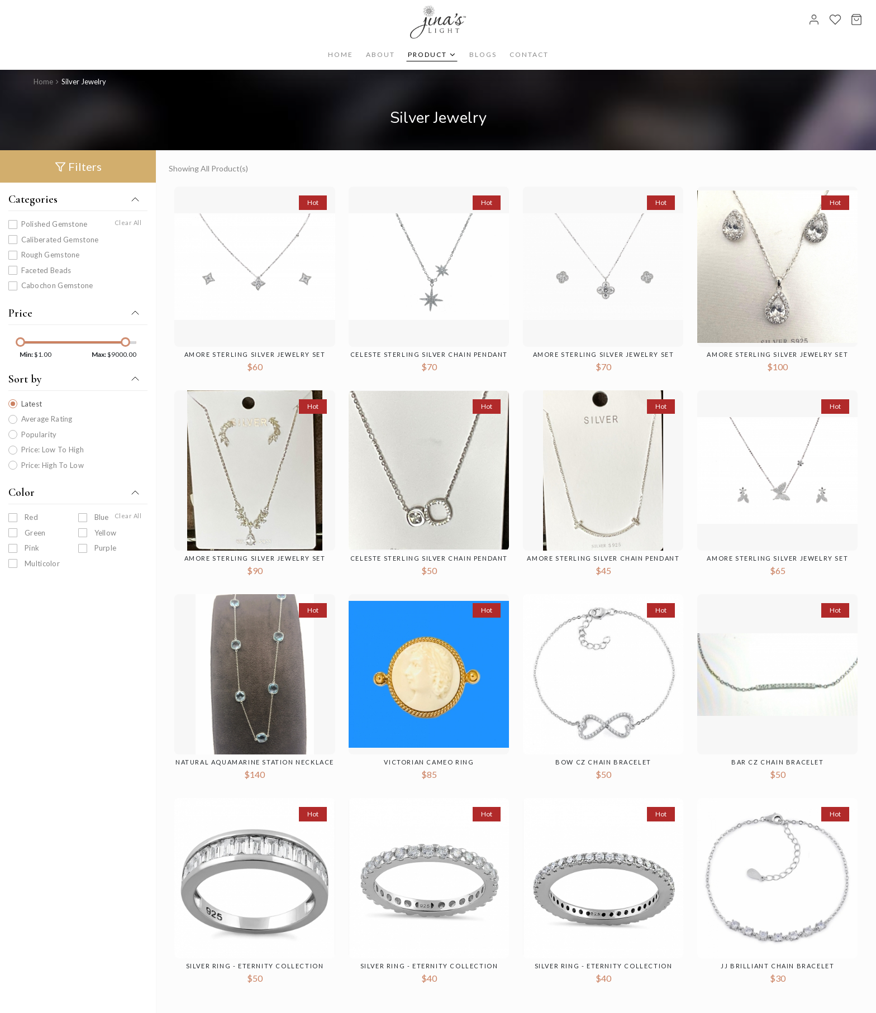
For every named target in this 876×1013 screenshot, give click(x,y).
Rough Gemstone (50, 254)
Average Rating (47, 418)
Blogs (483, 54)
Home (340, 54)
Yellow (105, 532)
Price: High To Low (52, 464)
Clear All (128, 222)
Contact (529, 54)
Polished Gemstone (54, 223)
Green (35, 532)
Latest (31, 403)
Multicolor (42, 562)
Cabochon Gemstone (57, 285)
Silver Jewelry (83, 81)
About (380, 54)
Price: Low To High (52, 449)
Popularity (39, 433)
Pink (32, 547)
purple (105, 547)
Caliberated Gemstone (60, 239)
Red (31, 517)
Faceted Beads (46, 269)
